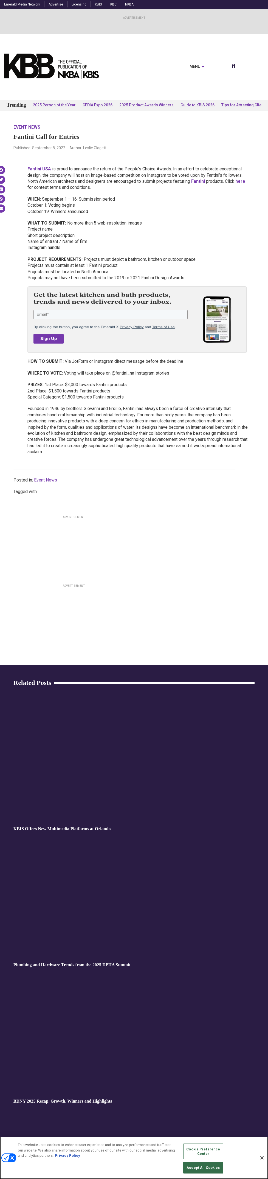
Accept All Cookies (203, 1168)
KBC (113, 4)
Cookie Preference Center (203, 1151)
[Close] (262, 1158)
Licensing (79, 4)
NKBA (129, 4)
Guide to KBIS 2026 (197, 105)
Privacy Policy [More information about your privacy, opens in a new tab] (67, 1155)
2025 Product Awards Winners (146, 105)
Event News (26, 127)
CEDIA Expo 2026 (97, 105)
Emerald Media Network (22, 4)
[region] (134, 1158)
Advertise (56, 4)
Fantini (198, 181)
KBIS (98, 4)
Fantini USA (39, 168)
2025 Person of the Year (54, 105)
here (240, 181)
